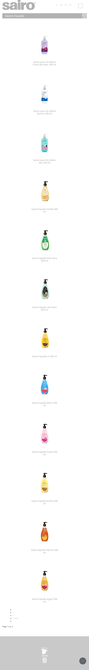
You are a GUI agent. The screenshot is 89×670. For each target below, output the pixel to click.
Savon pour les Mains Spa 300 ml (44, 161)
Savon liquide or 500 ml (44, 356)
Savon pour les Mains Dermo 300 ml (44, 112)
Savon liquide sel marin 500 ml (44, 308)
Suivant (16, 618)
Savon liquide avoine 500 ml (44, 502)
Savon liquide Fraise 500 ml (44, 453)
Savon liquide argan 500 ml (44, 600)
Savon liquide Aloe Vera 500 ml (44, 259)
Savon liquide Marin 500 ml (44, 404)
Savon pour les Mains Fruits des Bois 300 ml (44, 63)
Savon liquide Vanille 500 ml (44, 210)
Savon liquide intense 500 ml (44, 551)
